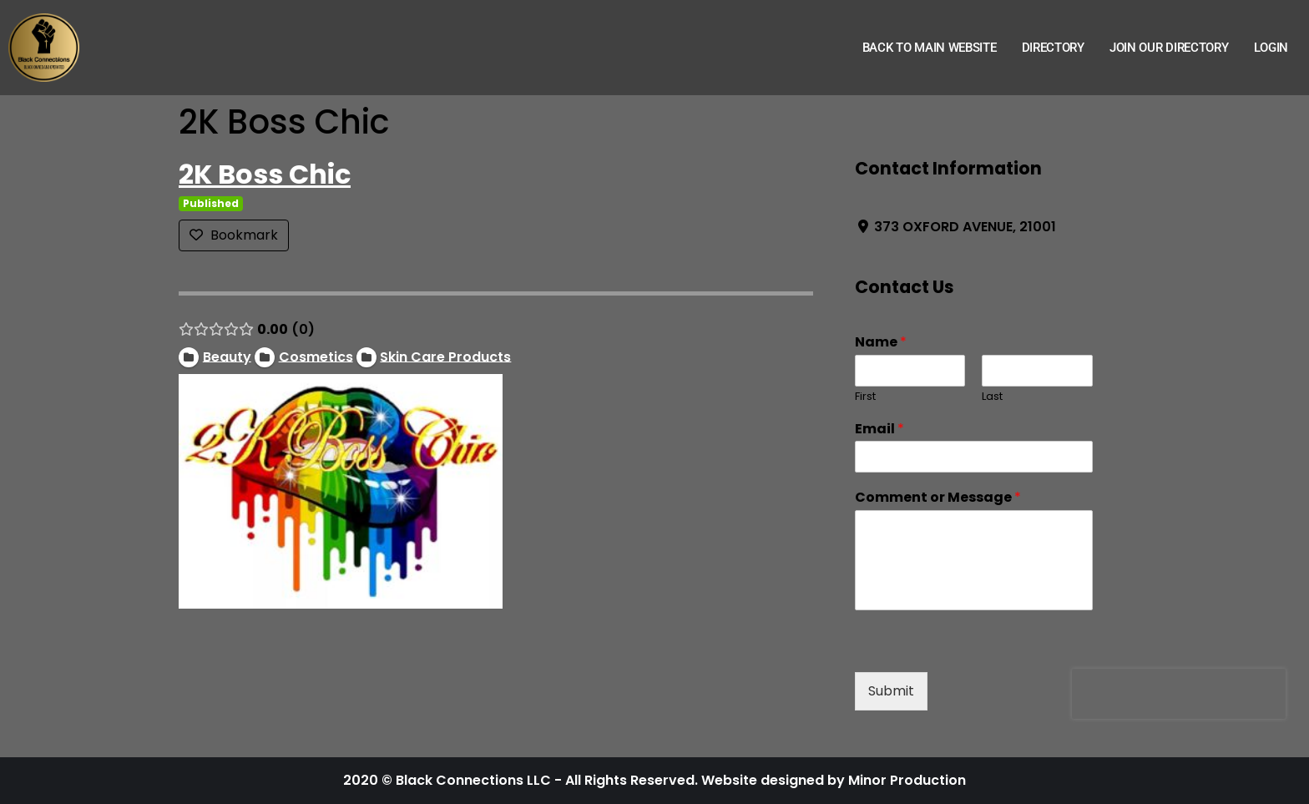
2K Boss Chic (265, 174)
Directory (1053, 47)
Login (1271, 47)
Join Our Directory (1169, 47)
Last (992, 397)
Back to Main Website (929, 47)
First (865, 397)
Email (879, 429)
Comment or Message (938, 498)
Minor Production (907, 780)
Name (881, 342)
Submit (891, 690)
